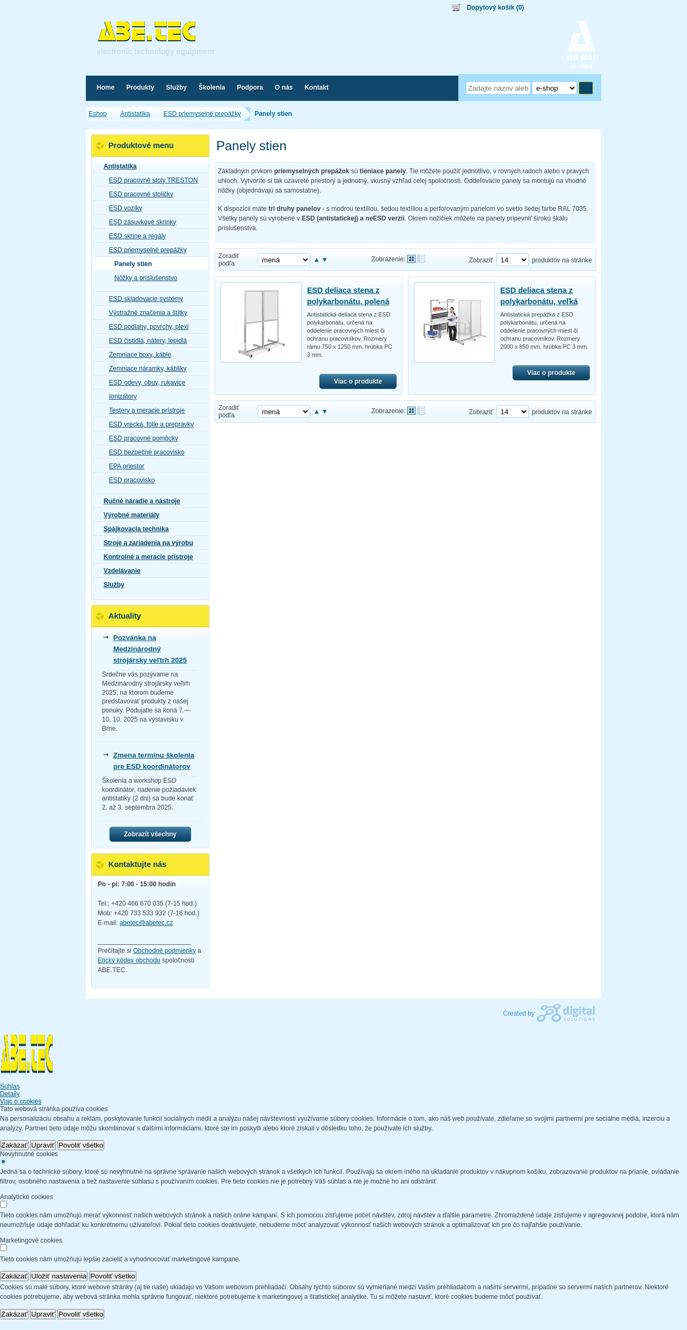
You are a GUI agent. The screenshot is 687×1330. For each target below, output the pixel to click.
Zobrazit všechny (150, 834)
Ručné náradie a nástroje (138, 501)
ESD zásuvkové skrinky (139, 222)
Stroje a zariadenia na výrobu (145, 543)
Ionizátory (120, 396)
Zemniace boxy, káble (137, 354)
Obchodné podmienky (164, 950)
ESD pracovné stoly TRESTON (150, 180)
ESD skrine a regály (134, 236)
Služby (111, 585)
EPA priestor (123, 466)
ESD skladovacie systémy (143, 299)
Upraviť (43, 1145)
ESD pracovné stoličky (138, 194)
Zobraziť (481, 260)
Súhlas (10, 1086)
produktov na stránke (562, 260)
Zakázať (14, 1145)
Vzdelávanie (119, 571)
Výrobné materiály (128, 515)
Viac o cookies (20, 1101)
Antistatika (116, 166)
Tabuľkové (421, 259)
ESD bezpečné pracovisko (144, 452)
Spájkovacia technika (133, 529)
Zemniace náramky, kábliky (145, 368)
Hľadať (586, 88)
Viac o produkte (358, 381)
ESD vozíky (122, 208)
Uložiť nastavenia (58, 1276)
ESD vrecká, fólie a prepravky (148, 424)
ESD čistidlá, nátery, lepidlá (145, 340)
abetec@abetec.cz (146, 923)
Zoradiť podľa (228, 259)
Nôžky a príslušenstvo (142, 278)
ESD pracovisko (129, 480)
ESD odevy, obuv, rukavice (144, 382)
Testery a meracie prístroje (144, 410)
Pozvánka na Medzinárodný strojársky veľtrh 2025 (150, 649)
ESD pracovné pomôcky (140, 438)
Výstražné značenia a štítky (145, 313)
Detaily (10, 1094)
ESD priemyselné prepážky (145, 250)
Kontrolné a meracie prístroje (145, 557)
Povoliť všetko (81, 1145)
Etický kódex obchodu (129, 960)
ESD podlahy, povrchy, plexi (145, 326)
